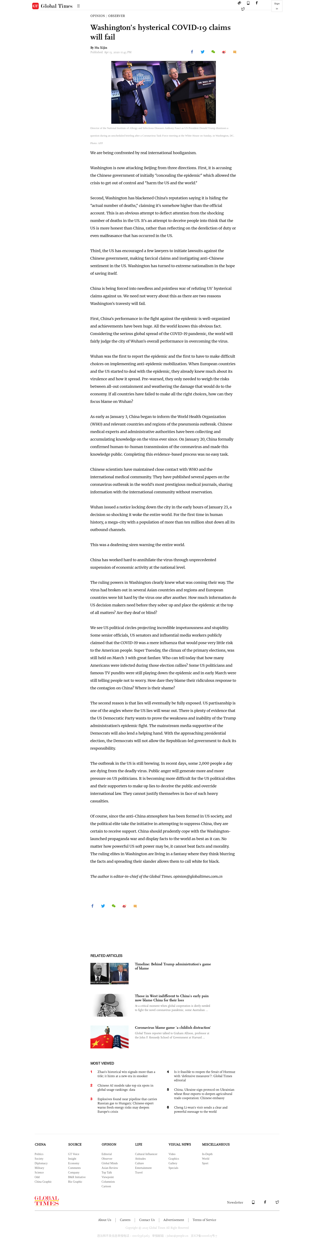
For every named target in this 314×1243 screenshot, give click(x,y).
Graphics (174, 1158)
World (205, 1158)
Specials (173, 1168)
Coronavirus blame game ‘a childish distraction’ (173, 1027)
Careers (125, 1220)
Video (172, 1154)
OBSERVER (116, 16)
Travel (139, 1172)
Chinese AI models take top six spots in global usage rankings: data (125, 1087)
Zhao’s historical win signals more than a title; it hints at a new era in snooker (126, 1074)
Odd (37, 1177)
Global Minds (110, 1163)
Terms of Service (204, 1220)
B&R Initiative (77, 1177)
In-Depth (207, 1154)
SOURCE (74, 1144)
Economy (73, 1163)
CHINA (40, 1144)
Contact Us (147, 1220)
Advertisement (173, 1220)
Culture (139, 1163)
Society (39, 1158)
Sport (205, 1163)
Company (73, 1172)
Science (39, 1172)
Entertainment (143, 1168)
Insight (72, 1158)
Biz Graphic (75, 1181)
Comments (74, 1168)
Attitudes (140, 1158)
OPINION (97, 16)
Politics (39, 1154)
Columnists (108, 1181)
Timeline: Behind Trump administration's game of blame (173, 966)
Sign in (277, 6)
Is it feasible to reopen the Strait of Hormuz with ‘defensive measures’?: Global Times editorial (204, 1076)
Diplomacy (41, 1163)
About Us (104, 1220)
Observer (107, 1158)
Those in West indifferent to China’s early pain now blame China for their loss (172, 998)
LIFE (138, 1144)
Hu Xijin (101, 48)
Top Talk (107, 1172)
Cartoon (106, 1186)
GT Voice (73, 1154)
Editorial (107, 1154)
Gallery (173, 1163)
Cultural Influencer (146, 1154)
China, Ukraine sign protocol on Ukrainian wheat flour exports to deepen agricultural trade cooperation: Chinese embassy (204, 1094)
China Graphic (43, 1181)
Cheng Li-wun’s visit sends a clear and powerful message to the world (201, 1109)
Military (39, 1168)
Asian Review (110, 1168)
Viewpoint (108, 1177)
